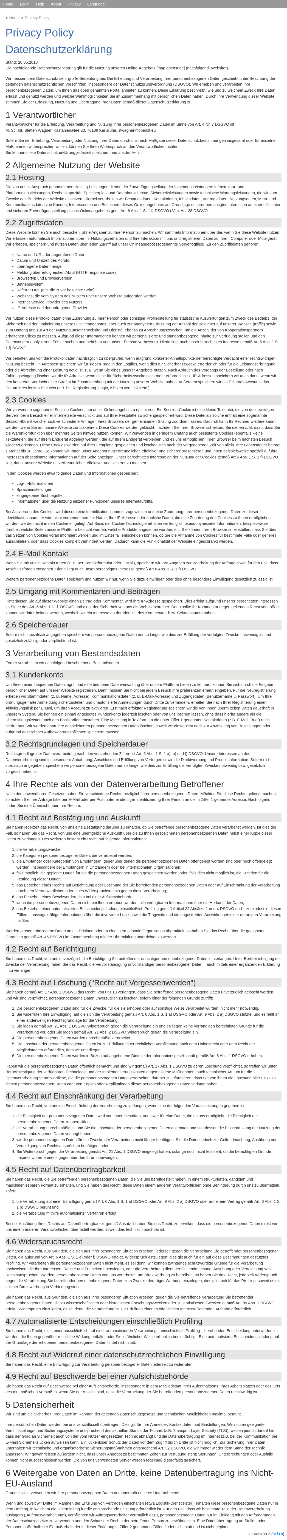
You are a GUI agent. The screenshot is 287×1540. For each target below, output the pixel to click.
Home (8, 4)
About (56, 4)
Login (24, 4)
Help (40, 4)
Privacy (74, 4)
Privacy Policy (37, 18)
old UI (278, 1534)
